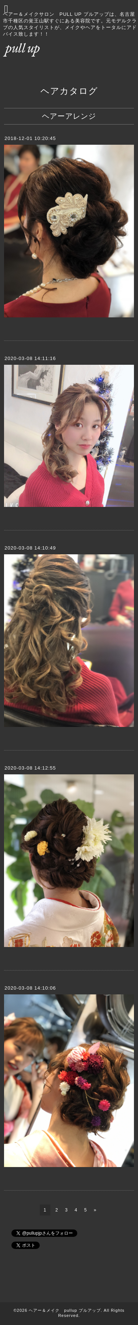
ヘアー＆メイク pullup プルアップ (64, 1310)
